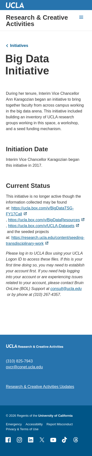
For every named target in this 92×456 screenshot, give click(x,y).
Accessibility (34, 424)
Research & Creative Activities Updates (40, 387)
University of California (55, 415)
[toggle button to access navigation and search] (81, 17)
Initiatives (19, 45)
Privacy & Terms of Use (22, 429)
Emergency (14, 424)
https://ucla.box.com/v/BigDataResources (44, 220)
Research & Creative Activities (37, 20)
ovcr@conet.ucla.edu (24, 367)
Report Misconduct (60, 424)
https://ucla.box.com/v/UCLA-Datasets (41, 225)
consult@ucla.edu (65, 288)
